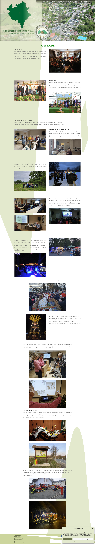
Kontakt (17, 536)
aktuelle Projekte (79, 1)
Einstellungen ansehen (87, 539)
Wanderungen (71, 1)
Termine (65, 1)
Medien (59, 1)
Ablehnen (77, 539)
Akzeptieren (67, 539)
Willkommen (45, 1)
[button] (92, 528)
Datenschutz (76, 541)
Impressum (81, 541)
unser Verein (52, 1)
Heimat (85, 1)
